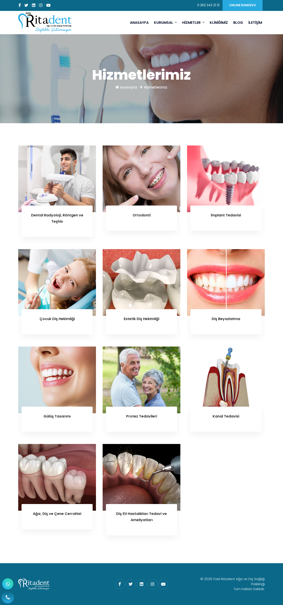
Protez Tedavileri (141, 416)
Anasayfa (126, 87)
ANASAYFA (139, 22)
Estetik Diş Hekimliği (141, 318)
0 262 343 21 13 (208, 5)
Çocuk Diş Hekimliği (57, 318)
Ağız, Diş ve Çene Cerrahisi (57, 513)
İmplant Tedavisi (226, 215)
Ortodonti (142, 215)
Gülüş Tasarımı (57, 416)
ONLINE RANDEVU (242, 5)
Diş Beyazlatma (226, 318)
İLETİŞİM (255, 22)
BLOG (238, 22)
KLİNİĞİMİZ (219, 22)
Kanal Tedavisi (226, 416)
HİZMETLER (193, 22)
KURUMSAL (165, 22)
